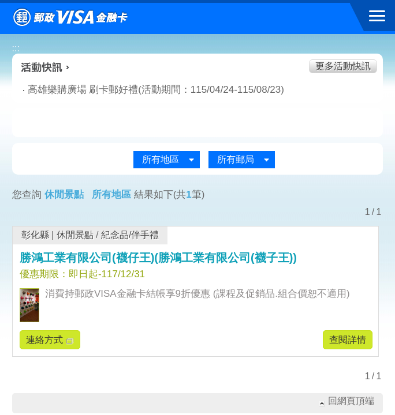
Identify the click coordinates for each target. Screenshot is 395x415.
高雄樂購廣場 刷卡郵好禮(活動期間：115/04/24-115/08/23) (141, 89)
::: (16, 48)
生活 (126, 123)
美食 (56, 123)
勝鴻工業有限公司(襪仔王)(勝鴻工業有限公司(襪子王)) (158, 257)
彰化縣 (35, 235)
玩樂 (268, 123)
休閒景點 (75, 235)
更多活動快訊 (343, 66)
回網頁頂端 (351, 401)
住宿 (339, 123)
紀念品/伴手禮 (130, 235)
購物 (197, 123)
